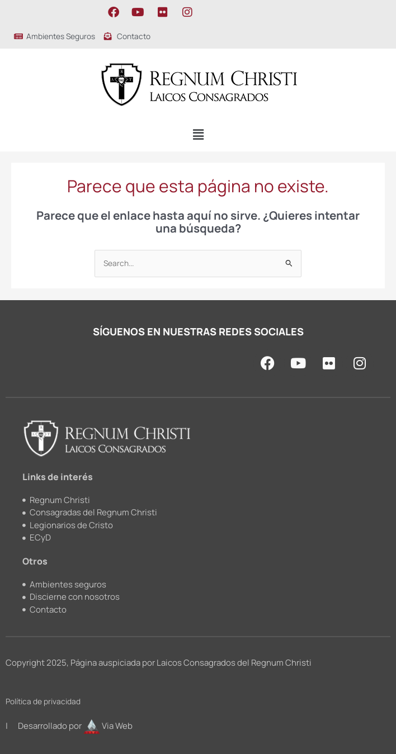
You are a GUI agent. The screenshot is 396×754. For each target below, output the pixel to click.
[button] (198, 135)
